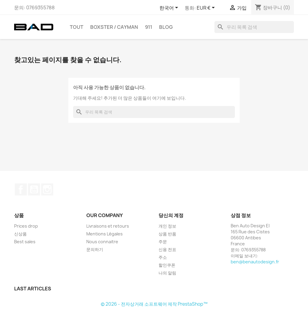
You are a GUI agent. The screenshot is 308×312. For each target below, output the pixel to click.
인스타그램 (47, 189)
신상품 (20, 234)
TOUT (76, 27)
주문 (163, 241)
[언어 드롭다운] (169, 8)
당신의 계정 (171, 215)
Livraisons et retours (107, 226)
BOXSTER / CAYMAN (114, 27)
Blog (166, 27)
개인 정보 (167, 226)
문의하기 (94, 249)
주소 (163, 257)
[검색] (254, 27)
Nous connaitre (102, 241)
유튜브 (34, 189)
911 (148, 27)
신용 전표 (167, 249)
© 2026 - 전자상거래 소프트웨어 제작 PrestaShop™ (154, 304)
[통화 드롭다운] (207, 8)
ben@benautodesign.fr (255, 262)
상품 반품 (167, 234)
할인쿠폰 (167, 265)
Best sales (24, 241)
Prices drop (26, 226)
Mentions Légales (104, 234)
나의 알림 (167, 273)
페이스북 (21, 189)
